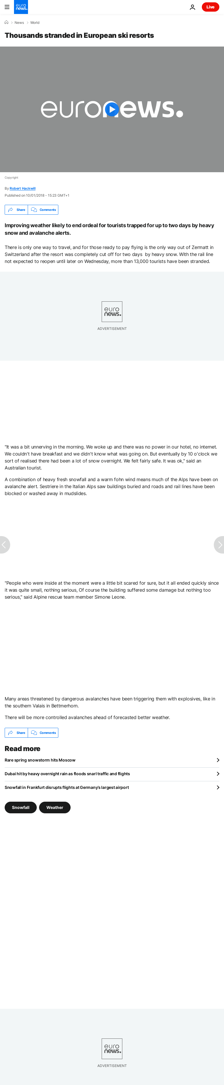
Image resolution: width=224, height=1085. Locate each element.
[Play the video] (112, 109)
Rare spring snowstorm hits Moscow (40, 759)
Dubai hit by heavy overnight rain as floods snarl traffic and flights (67, 773)
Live (210, 6)
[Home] (6, 22)
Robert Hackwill (22, 188)
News (19, 22)
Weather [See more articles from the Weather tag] (54, 807)
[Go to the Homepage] (21, 7)
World (34, 22)
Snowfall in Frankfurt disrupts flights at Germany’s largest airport (67, 787)
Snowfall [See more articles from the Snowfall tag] (20, 807)
